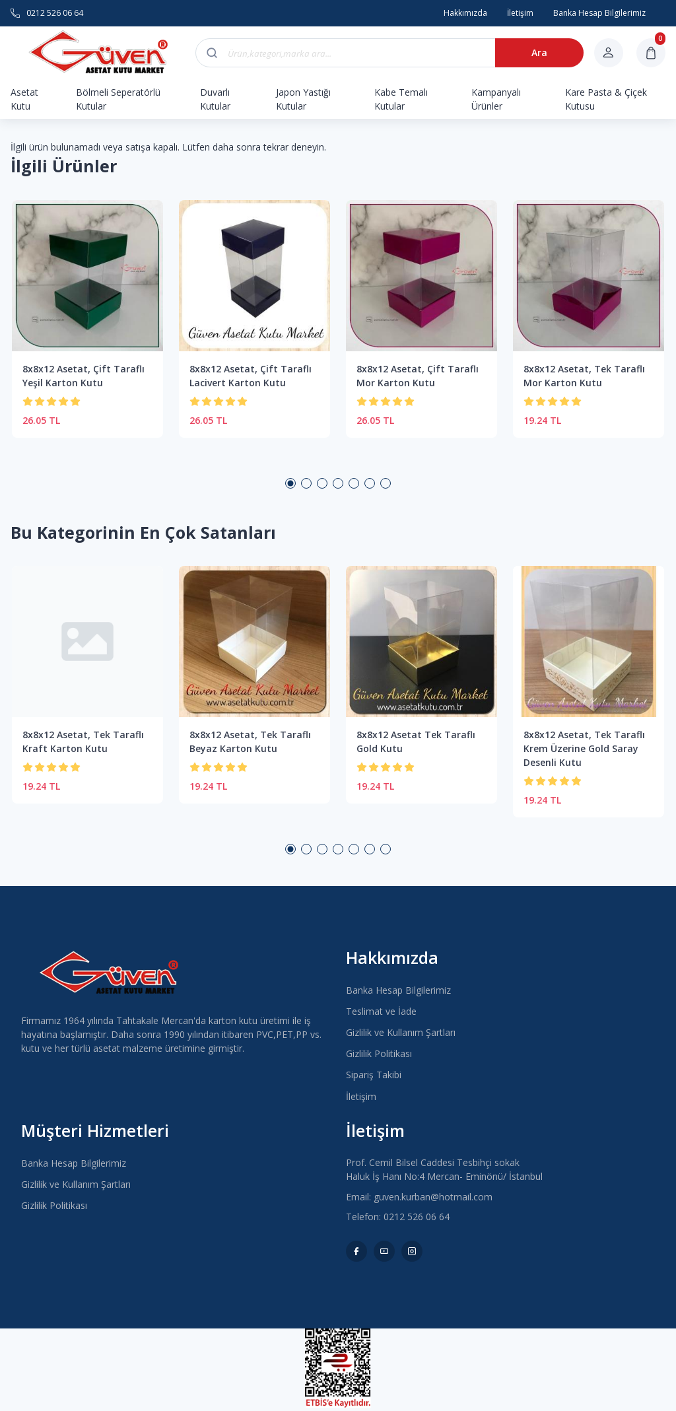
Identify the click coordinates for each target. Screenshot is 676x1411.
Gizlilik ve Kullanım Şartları (401, 1032)
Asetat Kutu (24, 99)
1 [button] (290, 483)
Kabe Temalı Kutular (401, 99)
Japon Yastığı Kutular (303, 99)
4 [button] (338, 483)
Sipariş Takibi (373, 1074)
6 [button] (369, 483)
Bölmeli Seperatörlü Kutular (118, 99)
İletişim (361, 1096)
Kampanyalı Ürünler (496, 99)
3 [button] (322, 483)
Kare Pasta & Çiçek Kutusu (606, 99)
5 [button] (354, 483)
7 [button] (385, 483)
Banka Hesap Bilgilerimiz (398, 990)
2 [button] (306, 483)
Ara (539, 52)
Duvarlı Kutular (215, 99)
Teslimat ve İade (381, 1011)
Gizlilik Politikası (379, 1053)
